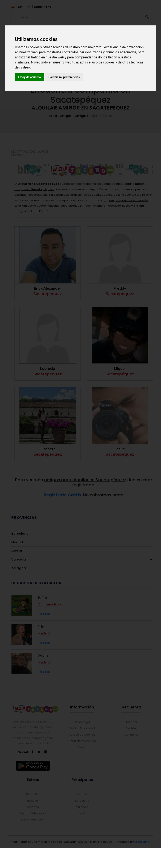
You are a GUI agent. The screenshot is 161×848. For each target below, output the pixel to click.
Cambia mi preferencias (64, 77)
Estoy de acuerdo (29, 77)
